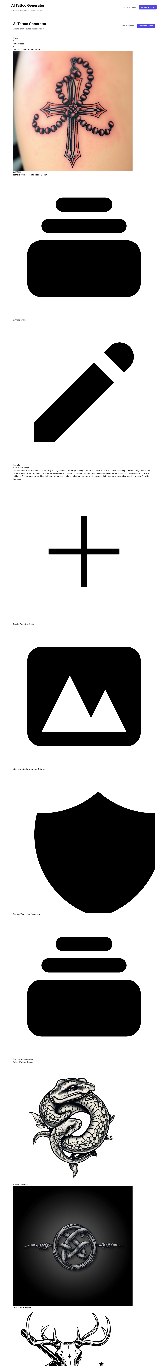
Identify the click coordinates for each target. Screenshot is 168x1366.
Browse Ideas (130, 7)
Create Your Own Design (84, 552)
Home (15, 38)
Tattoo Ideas (18, 44)
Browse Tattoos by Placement (84, 843)
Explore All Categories (84, 988)
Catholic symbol (84, 248)
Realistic (84, 393)
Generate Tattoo (147, 7)
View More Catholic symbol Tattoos (84, 697)
